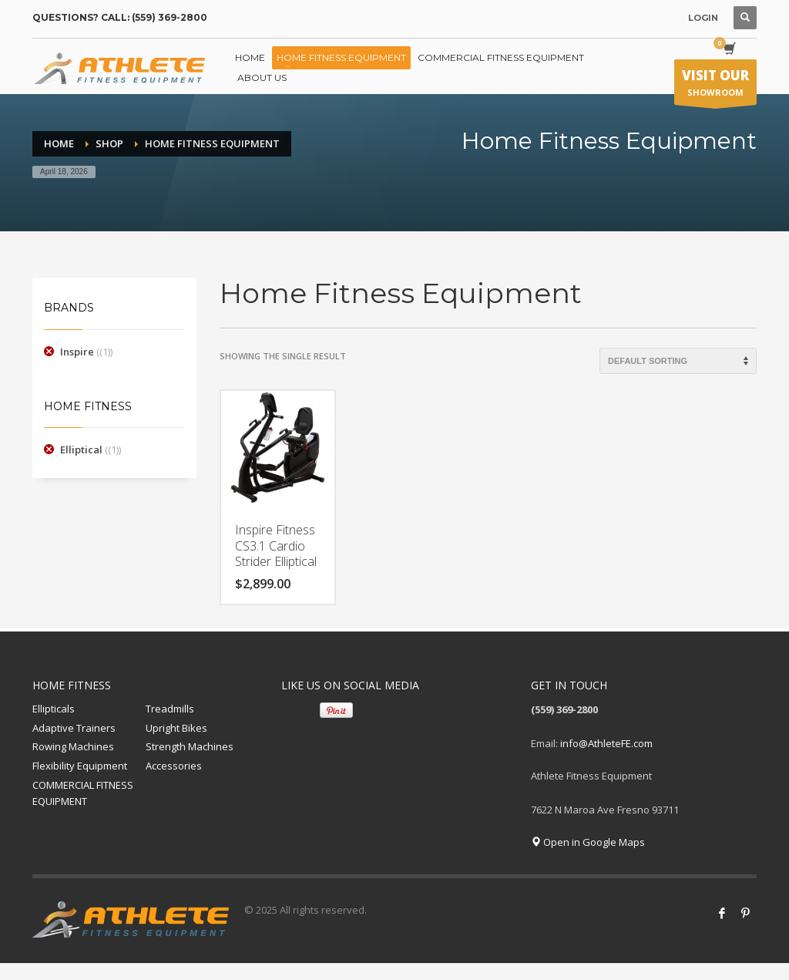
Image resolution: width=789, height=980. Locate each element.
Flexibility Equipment (79, 766)
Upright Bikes (176, 728)
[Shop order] (678, 361)
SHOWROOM (715, 85)
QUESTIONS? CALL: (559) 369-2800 (119, 17)
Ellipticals (53, 709)
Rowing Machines (73, 746)
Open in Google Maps (588, 842)
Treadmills (170, 709)
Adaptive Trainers (74, 728)
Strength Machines (189, 746)
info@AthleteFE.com (606, 743)
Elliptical (81, 449)
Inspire (77, 352)
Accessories (174, 766)
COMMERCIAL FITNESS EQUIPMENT (82, 793)
